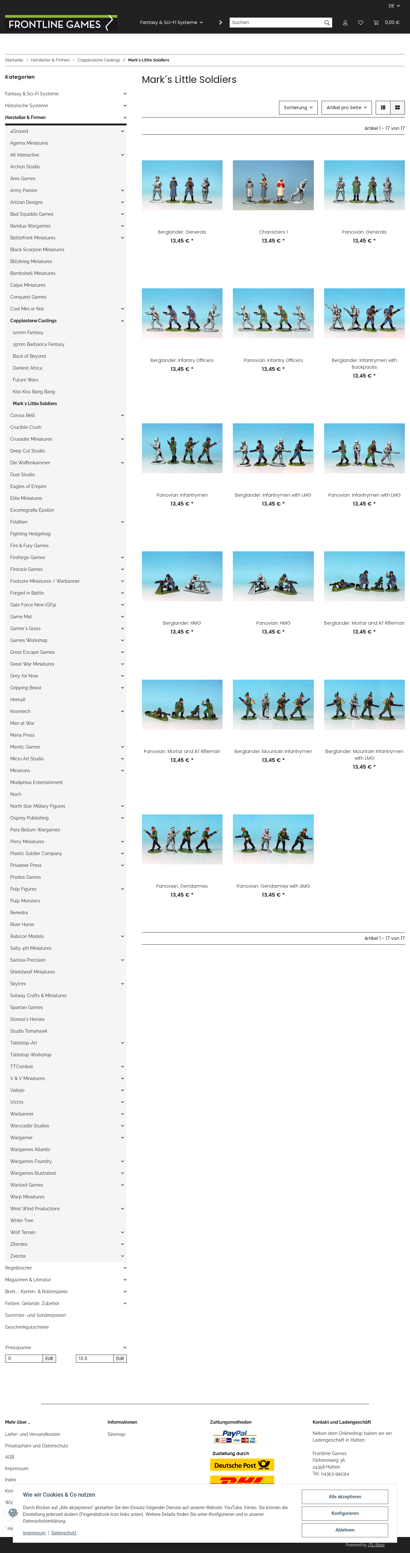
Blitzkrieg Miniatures (31, 261)
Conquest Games (28, 297)
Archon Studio (25, 166)
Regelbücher (18, 1267)
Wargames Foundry (31, 1161)
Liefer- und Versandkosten (32, 1434)
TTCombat (21, 1066)
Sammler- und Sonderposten (35, 1315)
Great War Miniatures (32, 664)
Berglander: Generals (182, 232)
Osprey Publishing (29, 818)
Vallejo (17, 1090)
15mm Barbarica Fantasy (39, 344)
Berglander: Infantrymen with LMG (273, 495)
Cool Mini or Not (27, 308)
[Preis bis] (95, 1359)
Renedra (19, 912)
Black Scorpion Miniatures (37, 249)
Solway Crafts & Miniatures (38, 995)
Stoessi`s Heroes (27, 1019)
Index (10, 1479)
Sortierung (295, 107)
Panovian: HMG (273, 623)
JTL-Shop (376, 1545)
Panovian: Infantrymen (182, 495)
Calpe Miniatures (27, 285)
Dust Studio (22, 474)
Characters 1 (273, 232)
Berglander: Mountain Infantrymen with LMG (364, 754)
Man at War (22, 723)
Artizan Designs (26, 202)
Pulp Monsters (25, 900)
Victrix (16, 1102)
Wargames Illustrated (33, 1173)
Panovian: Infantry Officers (273, 360)
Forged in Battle (27, 593)
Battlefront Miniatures (32, 237)
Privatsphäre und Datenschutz (36, 1445)
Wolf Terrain (23, 1232)
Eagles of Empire (28, 486)
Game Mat (21, 616)
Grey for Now (24, 675)
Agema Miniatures (29, 143)
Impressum (17, 1468)
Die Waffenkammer (30, 462)
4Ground (19, 131)
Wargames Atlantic (30, 1149)
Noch (15, 794)
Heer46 (17, 699)
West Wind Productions (35, 1208)
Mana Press (22, 735)
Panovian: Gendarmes (182, 886)
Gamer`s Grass (25, 628)
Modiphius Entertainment (36, 782)
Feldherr (19, 521)
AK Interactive (24, 154)
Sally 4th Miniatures (31, 948)
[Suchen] (275, 22)
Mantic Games (25, 746)
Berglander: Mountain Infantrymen (273, 751)
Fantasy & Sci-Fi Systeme (32, 93)
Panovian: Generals (364, 232)
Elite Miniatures (26, 498)
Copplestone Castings (33, 320)
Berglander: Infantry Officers (182, 360)
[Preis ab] (24, 1359)
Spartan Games (26, 1007)
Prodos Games (25, 877)
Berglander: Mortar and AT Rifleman (364, 623)
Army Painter (23, 190)
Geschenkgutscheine (27, 1327)
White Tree (21, 1220)
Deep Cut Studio (27, 450)
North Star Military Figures (37, 806)
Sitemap (116, 1434)
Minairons (20, 770)
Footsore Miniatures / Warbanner (45, 581)
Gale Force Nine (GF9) (33, 604)
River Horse (22, 924)
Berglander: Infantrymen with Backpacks (364, 363)
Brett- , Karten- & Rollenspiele (36, 1291)
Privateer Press (26, 865)
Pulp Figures (23, 889)
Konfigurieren (344, 1513)
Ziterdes (19, 1244)
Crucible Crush (25, 427)
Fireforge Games (27, 557)
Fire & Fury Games (29, 545)
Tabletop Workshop (31, 1054)
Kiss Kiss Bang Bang (34, 391)
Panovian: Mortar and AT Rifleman (182, 751)
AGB (9, 1457)
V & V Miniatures (27, 1078)
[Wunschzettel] (360, 23)
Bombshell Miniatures (32, 273)
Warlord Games (26, 1185)
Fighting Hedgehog (30, 533)
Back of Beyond (29, 356)
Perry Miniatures (27, 841)
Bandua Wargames (30, 225)
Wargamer (21, 1137)
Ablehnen (344, 1530)
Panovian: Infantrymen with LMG (364, 495)
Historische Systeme (26, 105)
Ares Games (23, 178)
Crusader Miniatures (31, 439)
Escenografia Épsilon (32, 510)
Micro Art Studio (27, 758)
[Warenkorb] (386, 23)
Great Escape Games (32, 652)
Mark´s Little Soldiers (35, 403)
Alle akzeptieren (344, 1497)
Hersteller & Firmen (25, 117)
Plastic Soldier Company (36, 853)
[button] (345, 23)
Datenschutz (64, 1533)
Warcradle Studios (29, 1125)
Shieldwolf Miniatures (32, 971)
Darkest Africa (27, 368)
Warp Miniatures (27, 1196)
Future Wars (25, 379)
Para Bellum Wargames (35, 829)
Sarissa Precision (27, 960)
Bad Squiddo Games (31, 214)
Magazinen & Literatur (28, 1279)
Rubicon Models (27, 936)
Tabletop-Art (23, 1042)
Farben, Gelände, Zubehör (32, 1303)
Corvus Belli (22, 415)
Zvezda (18, 1256)
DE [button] (391, 6)
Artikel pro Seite (344, 107)
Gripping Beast (25, 687)
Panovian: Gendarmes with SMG (273, 886)
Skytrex (18, 983)
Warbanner (22, 1114)
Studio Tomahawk (28, 1031)
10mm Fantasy (28, 332)
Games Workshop (28, 640)
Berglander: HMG (182, 623)
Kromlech (20, 711)
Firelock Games (26, 569)
